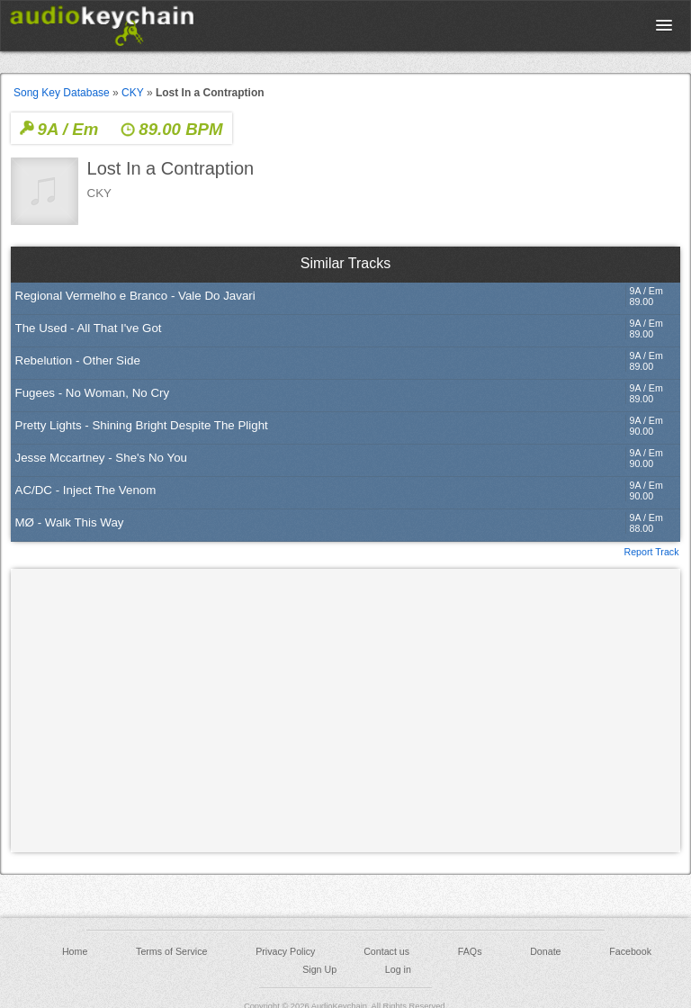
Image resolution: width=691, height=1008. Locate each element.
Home (74, 951)
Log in (398, 969)
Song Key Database (61, 92)
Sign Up (319, 969)
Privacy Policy (285, 951)
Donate (545, 951)
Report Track (651, 550)
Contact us (386, 951)
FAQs (470, 951)
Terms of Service (171, 951)
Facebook (630, 951)
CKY (132, 92)
